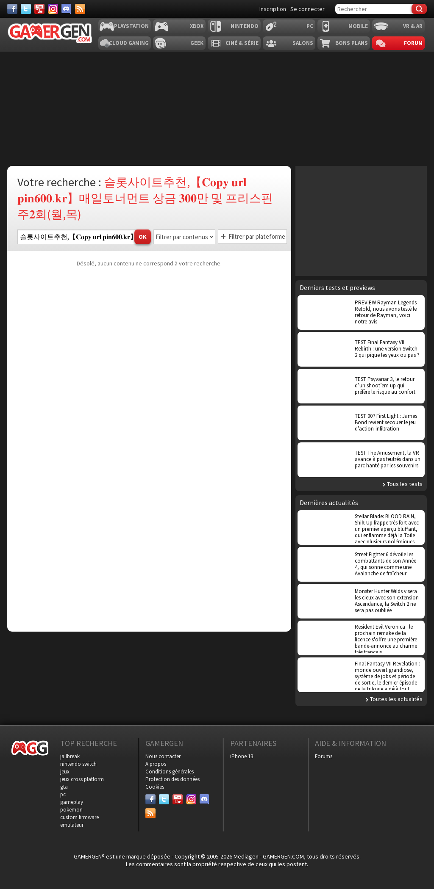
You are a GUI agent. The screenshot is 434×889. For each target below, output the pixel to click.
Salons (302, 43)
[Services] (80, 9)
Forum (413, 43)
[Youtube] (39, 9)
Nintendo (245, 26)
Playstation (131, 26)
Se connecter (307, 9)
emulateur (71, 824)
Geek (196, 43)
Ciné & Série (242, 43)
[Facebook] (12, 9)
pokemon (71, 809)
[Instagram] (53, 9)
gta (64, 786)
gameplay (71, 802)
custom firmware (79, 817)
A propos (155, 764)
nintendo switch (78, 764)
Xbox (196, 26)
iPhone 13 (241, 756)
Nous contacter (163, 756)
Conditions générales (169, 771)
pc (63, 794)
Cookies (154, 786)
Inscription (272, 9)
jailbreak (70, 756)
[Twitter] (26, 9)
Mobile (358, 26)
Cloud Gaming (129, 43)
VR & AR (413, 26)
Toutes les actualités (396, 699)
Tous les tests (405, 484)
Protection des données (172, 779)
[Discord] (66, 9)
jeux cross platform (82, 779)
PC (309, 26)
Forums (323, 756)
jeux (65, 771)
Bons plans (351, 43)
